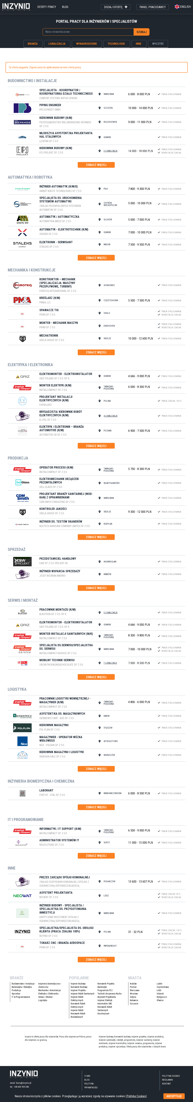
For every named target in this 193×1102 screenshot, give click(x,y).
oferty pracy (46, 7)
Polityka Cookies (171, 1076)
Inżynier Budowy (78, 983)
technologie (116, 43)
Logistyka (42, 1000)
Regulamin (167, 1080)
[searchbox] (86, 32)
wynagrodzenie (86, 43)
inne (138, 43)
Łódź (159, 990)
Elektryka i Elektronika (48, 993)
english (183, 6)
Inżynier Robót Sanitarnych (82, 993)
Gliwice (160, 1000)
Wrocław (134, 993)
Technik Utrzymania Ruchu (110, 993)
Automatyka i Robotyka (22, 987)
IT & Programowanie (21, 997)
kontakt (166, 1083)
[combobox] (88, 32)
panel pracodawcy (153, 7)
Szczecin (134, 1003)
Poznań (133, 987)
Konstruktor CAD (105, 1003)
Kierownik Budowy (79, 987)
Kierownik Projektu (106, 983)
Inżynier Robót (77, 1010)
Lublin (159, 983)
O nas (87, 1076)
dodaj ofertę (115, 7)
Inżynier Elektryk (105, 1000)
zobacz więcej (96, 165)
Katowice (134, 1000)
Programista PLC (105, 990)
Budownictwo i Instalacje (23, 983)
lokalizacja (56, 43)
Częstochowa (163, 987)
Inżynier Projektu (78, 990)
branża (33, 43)
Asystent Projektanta (107, 997)
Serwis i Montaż (45, 997)
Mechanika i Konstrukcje (49, 990)
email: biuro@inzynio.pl (20, 1083)
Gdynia (133, 997)
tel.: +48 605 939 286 (19, 1087)
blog (65, 7)
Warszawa (134, 990)
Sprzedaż (16, 993)
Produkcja (16, 990)
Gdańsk (160, 993)
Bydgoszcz (162, 997)
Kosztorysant (103, 1013)
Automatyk (102, 987)
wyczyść (158, 43)
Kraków (133, 983)
